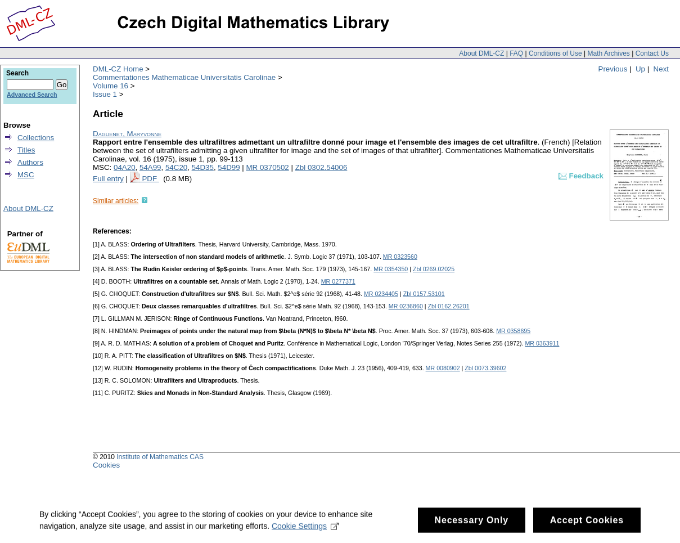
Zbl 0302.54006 (321, 167)
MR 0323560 (400, 256)
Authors (30, 162)
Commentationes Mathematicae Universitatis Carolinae (184, 77)
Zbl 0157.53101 (424, 293)
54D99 (229, 167)
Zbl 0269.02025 (433, 269)
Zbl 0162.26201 (449, 306)
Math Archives (608, 53)
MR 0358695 (513, 330)
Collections (35, 137)
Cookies (106, 465)
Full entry (108, 178)
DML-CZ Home (118, 69)
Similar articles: (115, 201)
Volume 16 (110, 86)
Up (640, 69)
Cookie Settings (305, 528)
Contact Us (652, 53)
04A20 (125, 167)
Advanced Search (32, 94)
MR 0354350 (390, 269)
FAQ (516, 53)
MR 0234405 (381, 293)
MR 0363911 (542, 343)
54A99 (150, 167)
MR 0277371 (338, 281)
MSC (25, 174)
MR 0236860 (406, 306)
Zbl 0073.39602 (485, 368)
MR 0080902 (443, 368)
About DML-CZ (481, 53)
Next (661, 69)
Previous (613, 69)
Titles (26, 150)
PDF (150, 178)
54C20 (176, 167)
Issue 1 (105, 94)
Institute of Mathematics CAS (160, 457)
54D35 (203, 167)
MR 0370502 (267, 167)
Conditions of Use (555, 53)
